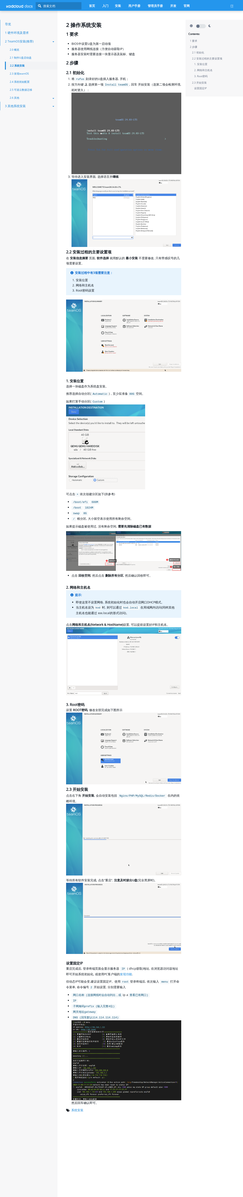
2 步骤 (193, 47)
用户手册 (134, 6)
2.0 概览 (14, 50)
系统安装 (77, 1110)
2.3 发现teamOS (19, 73)
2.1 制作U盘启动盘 (21, 57)
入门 (105, 6)
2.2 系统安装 (17, 65)
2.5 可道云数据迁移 (21, 90)
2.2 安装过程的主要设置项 (207, 58)
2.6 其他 (32, 98)
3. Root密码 (201, 76)
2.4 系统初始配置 (20, 82)
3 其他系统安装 (29, 106)
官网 (187, 6)
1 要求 (193, 41)
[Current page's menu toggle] (233, 6)
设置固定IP (200, 88)
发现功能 (126, 974)
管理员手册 (155, 6)
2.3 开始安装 (199, 82)
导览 (8, 24)
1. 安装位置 (200, 64)
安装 (118, 6)
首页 (92, 6)
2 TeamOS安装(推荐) (29, 41)
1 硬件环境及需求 (17, 33)
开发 (173, 6)
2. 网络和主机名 (203, 70)
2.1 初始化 (198, 52)
